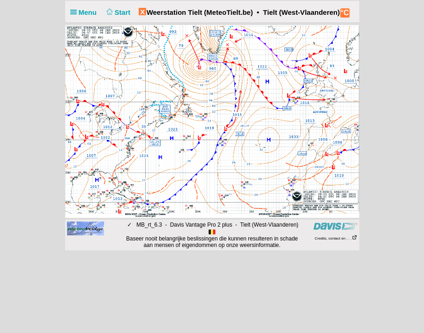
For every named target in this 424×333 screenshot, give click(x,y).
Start (117, 12)
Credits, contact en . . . (335, 238)
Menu (85, 12)
